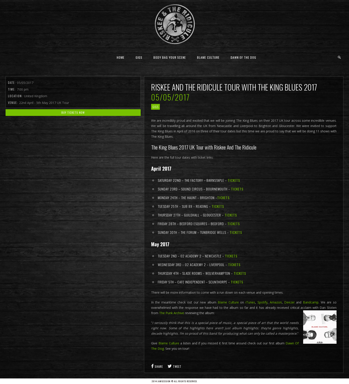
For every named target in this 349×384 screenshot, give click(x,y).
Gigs (139, 57)
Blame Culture (208, 57)
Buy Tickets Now (73, 112)
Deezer (290, 302)
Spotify (263, 302)
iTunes (249, 302)
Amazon (276, 302)
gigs (155, 107)
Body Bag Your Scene (169, 57)
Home (120, 57)
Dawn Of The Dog (243, 57)
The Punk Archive (171, 313)
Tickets (234, 180)
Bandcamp (311, 302)
